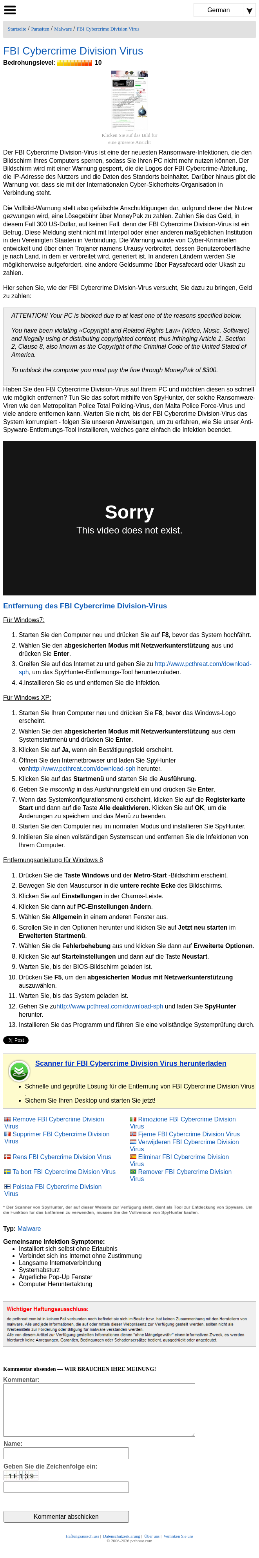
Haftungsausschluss (82, 1547)
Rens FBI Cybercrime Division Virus (62, 1157)
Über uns (151, 1547)
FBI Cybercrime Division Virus (108, 29)
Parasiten (40, 29)
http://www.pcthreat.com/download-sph (82, 768)
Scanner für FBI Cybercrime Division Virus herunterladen (130, 1063)
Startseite (17, 29)
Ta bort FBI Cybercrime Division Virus (64, 1171)
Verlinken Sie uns (178, 1547)
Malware (63, 29)
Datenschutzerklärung (121, 1547)
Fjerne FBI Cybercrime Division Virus (189, 1134)
